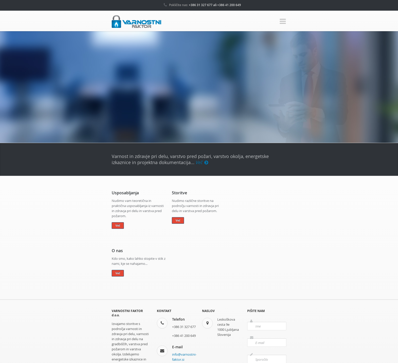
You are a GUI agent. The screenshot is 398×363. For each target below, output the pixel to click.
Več (202, 162)
